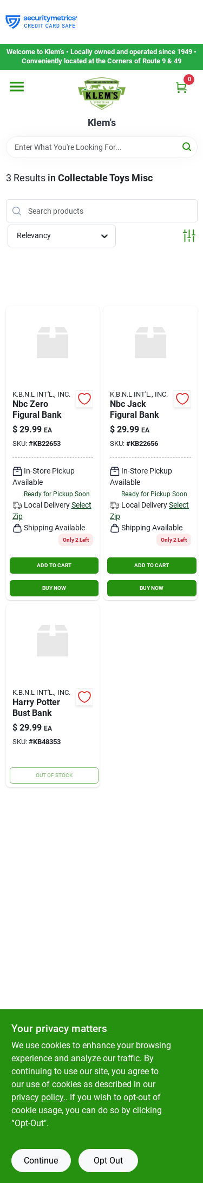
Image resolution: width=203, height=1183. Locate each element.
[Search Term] (102, 147)
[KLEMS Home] (102, 93)
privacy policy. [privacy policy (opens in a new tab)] (38, 1097)
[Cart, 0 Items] (181, 87)
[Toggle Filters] (189, 235)
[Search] (187, 146)
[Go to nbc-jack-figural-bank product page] (150, 453)
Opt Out (108, 1160)
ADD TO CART (54, 565)
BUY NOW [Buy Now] (54, 588)
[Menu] (17, 87)
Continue (41, 1160)
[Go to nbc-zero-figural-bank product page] (53, 453)
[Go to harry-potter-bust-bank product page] (53, 695)
